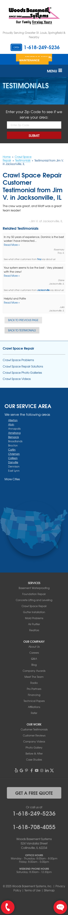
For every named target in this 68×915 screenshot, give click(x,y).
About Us (34, 646)
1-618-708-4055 (34, 826)
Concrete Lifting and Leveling (34, 600)
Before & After (34, 753)
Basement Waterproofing (34, 588)
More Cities (12, 479)
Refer (34, 713)
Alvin (11, 424)
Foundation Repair (34, 594)
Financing (34, 695)
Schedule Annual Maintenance (35, 59)
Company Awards (34, 670)
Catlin (12, 449)
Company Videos (34, 741)
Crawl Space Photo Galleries (22, 372)
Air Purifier (34, 624)
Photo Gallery (34, 747)
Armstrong (14, 433)
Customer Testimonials (34, 729)
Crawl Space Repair (18, 348)
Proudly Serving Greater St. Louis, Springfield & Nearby (34, 34)
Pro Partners (34, 689)
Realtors (34, 630)
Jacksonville (43, 290)
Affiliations (34, 707)
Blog (34, 664)
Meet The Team (34, 677)
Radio (34, 683)
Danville (13, 462)
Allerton (13, 420)
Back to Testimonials (22, 330)
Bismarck (13, 437)
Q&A (34, 658)
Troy (39, 259)
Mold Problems (34, 618)
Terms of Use (32, 890)
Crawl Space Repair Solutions (23, 366)
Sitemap (49, 890)
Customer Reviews (34, 735)
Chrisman (14, 454)
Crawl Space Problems (18, 360)
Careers (34, 652)
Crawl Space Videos (17, 378)
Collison (13, 458)
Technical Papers (34, 701)
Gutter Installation (34, 612)
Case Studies (34, 759)
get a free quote (34, 792)
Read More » (12, 245)
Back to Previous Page (23, 320)
